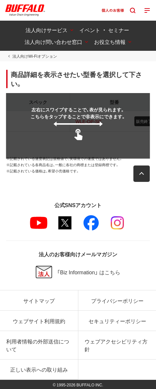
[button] (141, 173)
